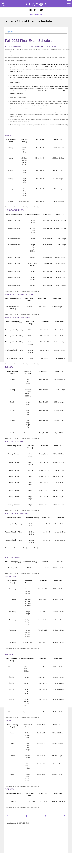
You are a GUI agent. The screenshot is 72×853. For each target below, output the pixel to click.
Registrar (9, 32)
